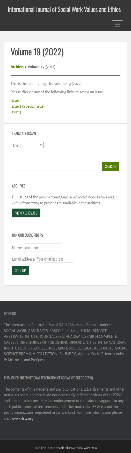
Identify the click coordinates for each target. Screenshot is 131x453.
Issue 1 (16, 100)
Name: (17, 248)
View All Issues (26, 213)
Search (110, 166)
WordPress (90, 447)
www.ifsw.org (22, 418)
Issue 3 (16, 112)
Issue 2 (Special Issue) (28, 106)
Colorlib (64, 447)
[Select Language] (27, 145)
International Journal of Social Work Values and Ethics (64, 9)
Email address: (23, 259)
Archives (17, 67)
